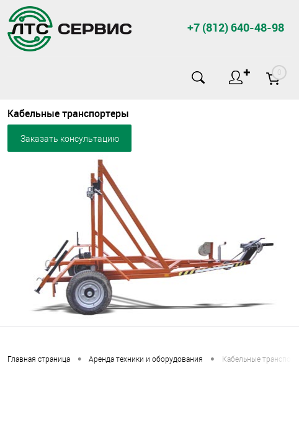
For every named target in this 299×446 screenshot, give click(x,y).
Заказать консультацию (69, 139)
